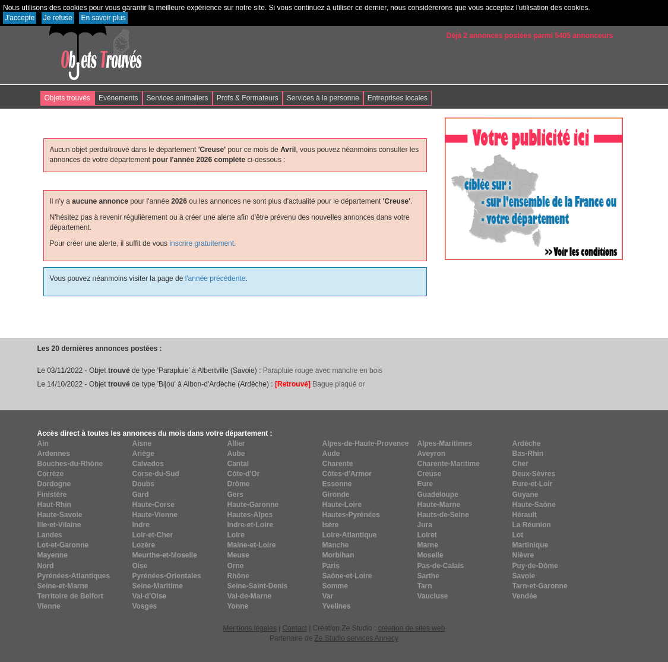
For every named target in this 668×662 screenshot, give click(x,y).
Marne (427, 545)
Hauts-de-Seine (443, 515)
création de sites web (411, 628)
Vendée (524, 596)
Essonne (337, 484)
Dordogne (54, 484)
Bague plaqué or (320, 384)
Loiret (427, 535)
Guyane (525, 494)
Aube (236, 453)
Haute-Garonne (253, 505)
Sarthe (428, 576)
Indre (141, 525)
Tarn (424, 586)
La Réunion (531, 525)
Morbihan (338, 555)
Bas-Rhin (528, 453)
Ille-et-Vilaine (59, 525)
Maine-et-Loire (251, 545)
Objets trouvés (67, 98)
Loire (236, 535)
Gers (235, 494)
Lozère (144, 545)
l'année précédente (215, 278)
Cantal (238, 464)
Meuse (238, 555)
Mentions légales (250, 628)
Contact (294, 628)
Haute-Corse (153, 505)
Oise (140, 566)
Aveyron (431, 453)
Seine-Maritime (157, 586)
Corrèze (50, 474)
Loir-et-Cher (152, 535)
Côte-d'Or (243, 474)
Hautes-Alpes (250, 515)
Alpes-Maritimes (445, 443)
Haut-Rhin (54, 505)
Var (328, 596)
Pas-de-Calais (440, 566)
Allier (236, 443)
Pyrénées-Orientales (166, 576)
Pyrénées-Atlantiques (73, 576)
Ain (43, 443)
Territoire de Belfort (70, 596)
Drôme (238, 484)
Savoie (524, 576)
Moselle (430, 555)
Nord (45, 566)
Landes (49, 535)
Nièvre (523, 555)
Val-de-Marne (249, 596)
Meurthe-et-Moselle (164, 555)
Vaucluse (432, 596)
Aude (331, 453)
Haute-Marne (439, 505)
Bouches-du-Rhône (70, 464)
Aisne (142, 443)
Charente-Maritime (448, 464)
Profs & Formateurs (247, 98)
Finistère (52, 494)
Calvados (148, 464)
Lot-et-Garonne (63, 545)
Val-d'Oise (149, 596)
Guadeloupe (437, 494)
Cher (520, 464)
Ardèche (526, 443)
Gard (140, 494)
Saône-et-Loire (347, 576)
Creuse (429, 474)
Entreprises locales (398, 98)
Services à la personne (323, 98)
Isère (330, 525)
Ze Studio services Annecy (356, 638)
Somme (335, 586)
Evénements (118, 98)
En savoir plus (103, 18)
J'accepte (19, 18)
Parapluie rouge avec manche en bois (322, 370)
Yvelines (336, 606)
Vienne (49, 606)
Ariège (143, 453)
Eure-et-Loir (532, 484)
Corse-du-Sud (155, 474)
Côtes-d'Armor (347, 474)
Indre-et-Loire (250, 525)
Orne (235, 566)
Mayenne (52, 555)
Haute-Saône (534, 505)
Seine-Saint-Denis (257, 586)
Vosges (144, 606)
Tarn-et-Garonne (540, 586)
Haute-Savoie (60, 515)
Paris (331, 566)
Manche (335, 545)
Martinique (530, 545)
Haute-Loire (342, 505)
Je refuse (57, 18)
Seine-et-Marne (62, 586)
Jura (424, 525)
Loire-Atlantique (349, 535)
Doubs (143, 484)
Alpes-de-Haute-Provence (365, 443)
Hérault (524, 515)
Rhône (238, 576)
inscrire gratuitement (201, 243)
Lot (518, 535)
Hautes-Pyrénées (351, 515)
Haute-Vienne (155, 515)
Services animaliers (177, 98)
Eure (425, 484)
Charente (337, 464)
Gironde (336, 494)
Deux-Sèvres (534, 474)
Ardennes (53, 453)
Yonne (238, 606)
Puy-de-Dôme (535, 566)
